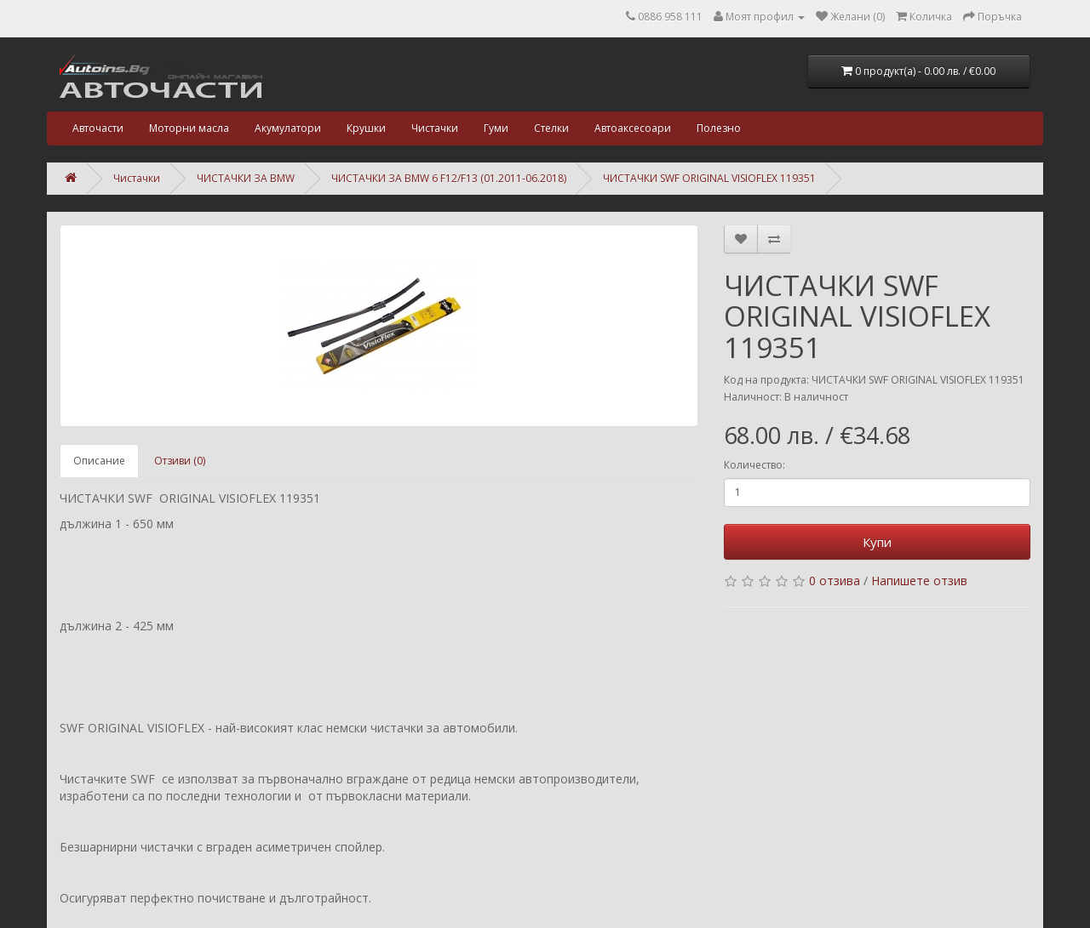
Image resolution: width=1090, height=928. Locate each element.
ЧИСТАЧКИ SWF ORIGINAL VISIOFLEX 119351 (709, 178)
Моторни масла (189, 128)
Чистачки (434, 128)
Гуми (496, 128)
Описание (99, 460)
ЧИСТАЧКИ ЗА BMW (246, 178)
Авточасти (97, 128)
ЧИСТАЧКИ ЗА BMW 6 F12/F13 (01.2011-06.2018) (448, 178)
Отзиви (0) (179, 460)
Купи (877, 541)
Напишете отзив (919, 580)
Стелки (551, 128)
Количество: (754, 465)
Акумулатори (288, 128)
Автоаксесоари (632, 128)
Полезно (719, 128)
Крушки (366, 128)
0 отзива (834, 580)
